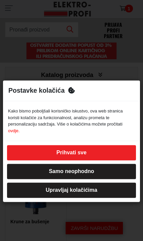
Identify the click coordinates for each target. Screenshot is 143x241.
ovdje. (14, 130)
